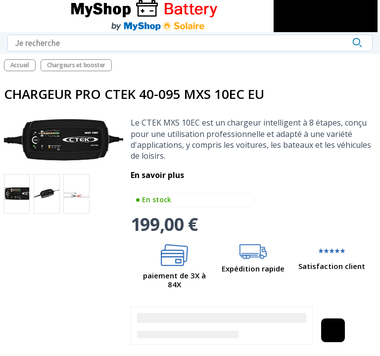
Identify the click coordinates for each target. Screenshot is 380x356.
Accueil (19, 65)
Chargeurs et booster (76, 65)
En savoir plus (158, 175)
